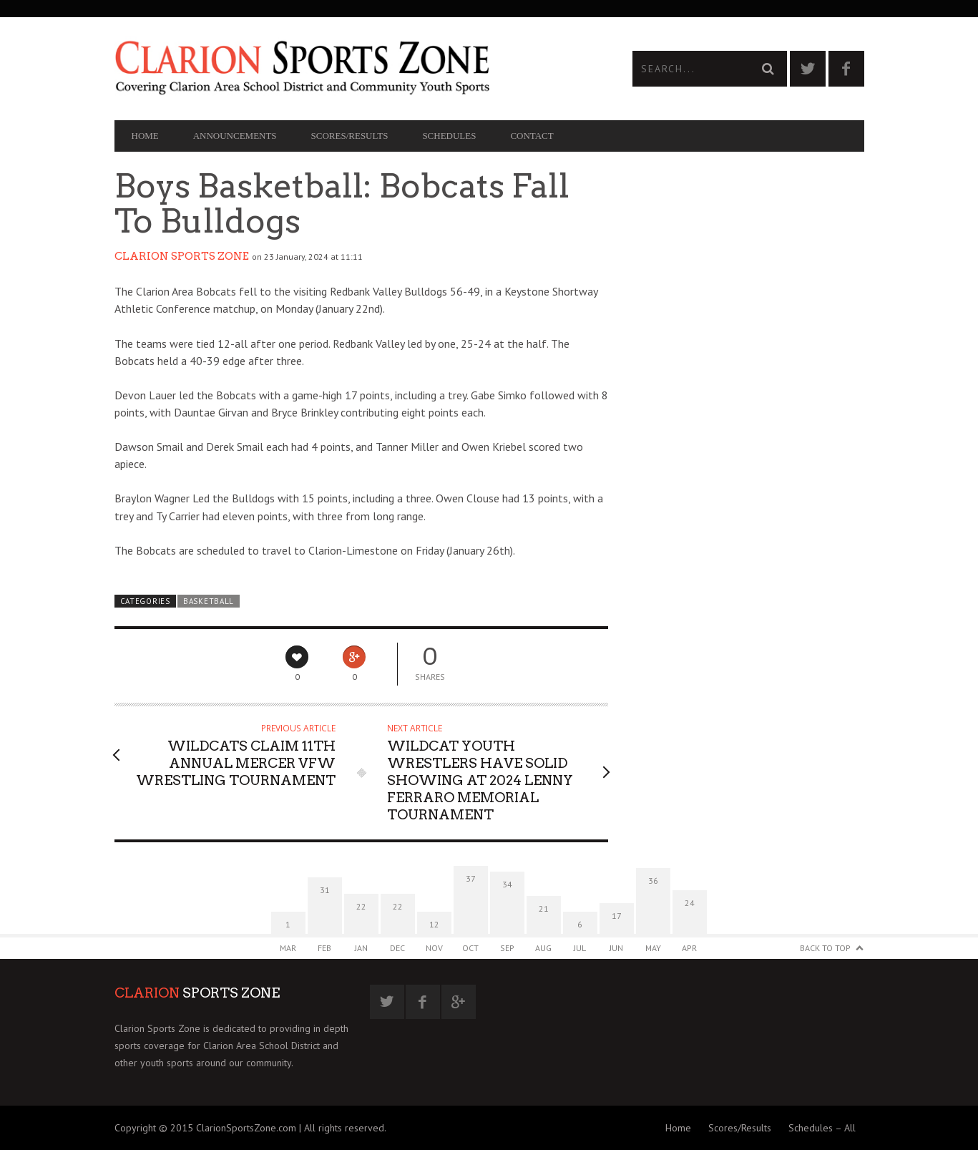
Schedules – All (822, 1127)
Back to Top (825, 947)
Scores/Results (349, 135)
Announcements (235, 135)
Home (145, 135)
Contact (531, 135)
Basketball (208, 601)
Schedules (449, 135)
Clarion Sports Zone (181, 256)
